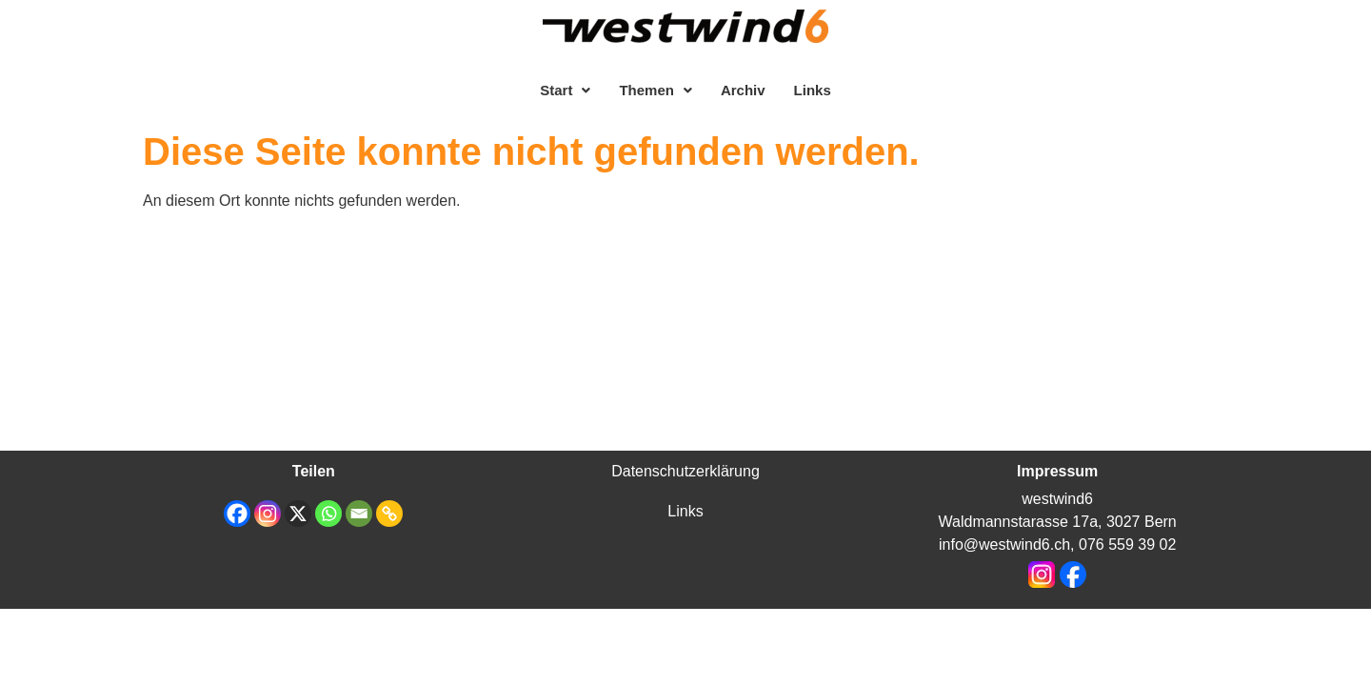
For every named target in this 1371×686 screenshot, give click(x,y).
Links (812, 90)
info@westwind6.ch (1004, 544)
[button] (565, 90)
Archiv (743, 90)
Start (565, 90)
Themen (655, 90)
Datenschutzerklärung (685, 471)
